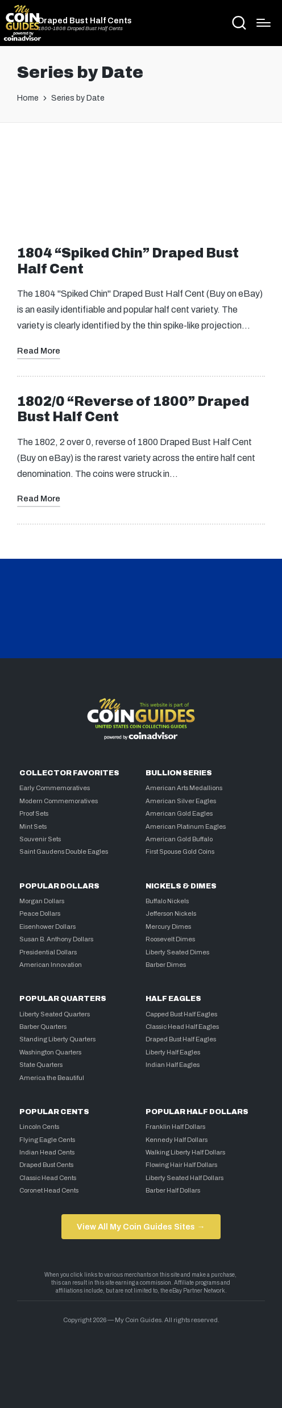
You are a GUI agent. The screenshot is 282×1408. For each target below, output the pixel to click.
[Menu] (263, 23)
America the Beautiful (51, 1077)
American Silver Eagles (181, 801)
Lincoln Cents (39, 1126)
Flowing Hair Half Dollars (181, 1164)
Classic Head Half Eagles (182, 1026)
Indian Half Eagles (173, 1064)
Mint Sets (33, 826)
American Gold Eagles (179, 813)
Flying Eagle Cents (47, 1139)
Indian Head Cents (46, 1152)
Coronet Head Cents (48, 1190)
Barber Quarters (43, 1026)
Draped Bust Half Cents (85, 20)
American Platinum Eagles (186, 826)
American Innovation (50, 964)
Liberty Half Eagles (173, 1052)
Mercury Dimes (168, 926)
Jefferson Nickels (171, 913)
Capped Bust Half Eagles (181, 1014)
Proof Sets (33, 813)
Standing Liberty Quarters (57, 1039)
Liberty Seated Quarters (54, 1014)
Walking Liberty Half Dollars (185, 1152)
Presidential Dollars (48, 952)
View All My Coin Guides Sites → (141, 1226)
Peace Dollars (39, 913)
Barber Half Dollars (173, 1190)
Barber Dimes (166, 964)
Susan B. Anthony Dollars (56, 939)
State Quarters (41, 1064)
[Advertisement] (141, 177)
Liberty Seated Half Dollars (184, 1177)
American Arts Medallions (184, 787)
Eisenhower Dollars (47, 926)
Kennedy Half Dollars (177, 1139)
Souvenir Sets (40, 839)
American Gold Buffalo (179, 839)
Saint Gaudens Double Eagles (63, 851)
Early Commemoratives (54, 787)
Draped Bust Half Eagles (181, 1039)
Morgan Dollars (41, 901)
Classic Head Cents (47, 1177)
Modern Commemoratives (58, 801)
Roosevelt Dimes (170, 939)
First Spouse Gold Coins (180, 851)
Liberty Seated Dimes (177, 952)
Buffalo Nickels (167, 901)
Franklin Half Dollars (175, 1126)
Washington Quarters (50, 1052)
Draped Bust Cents (46, 1164)
